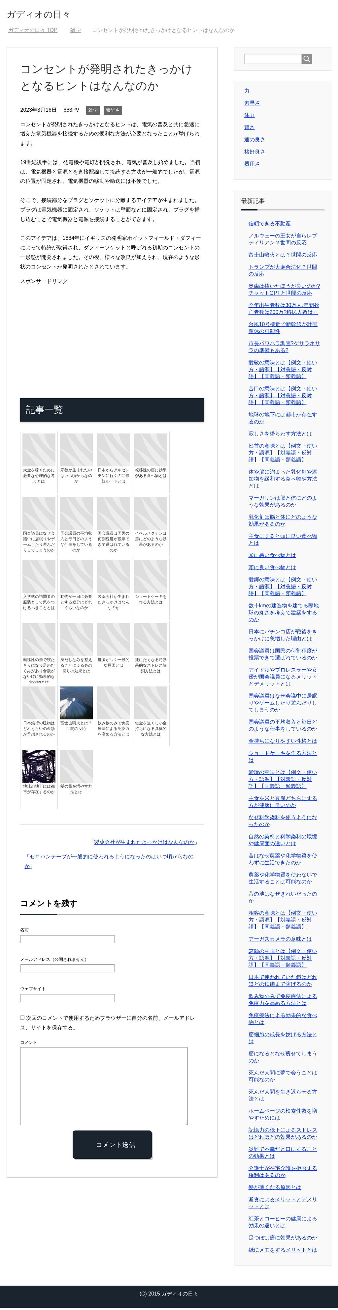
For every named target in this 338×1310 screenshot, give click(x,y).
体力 (249, 117)
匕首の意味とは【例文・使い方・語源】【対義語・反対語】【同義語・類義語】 (283, 455)
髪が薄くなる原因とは (275, 1189)
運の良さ (254, 142)
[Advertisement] (112, 335)
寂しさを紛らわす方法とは (280, 436)
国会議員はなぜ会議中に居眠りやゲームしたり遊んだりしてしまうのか (283, 705)
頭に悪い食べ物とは (272, 557)
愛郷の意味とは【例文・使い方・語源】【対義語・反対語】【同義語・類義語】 (283, 589)
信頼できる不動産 (270, 226)
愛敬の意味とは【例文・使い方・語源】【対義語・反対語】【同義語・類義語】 (283, 371)
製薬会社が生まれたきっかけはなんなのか (144, 844)
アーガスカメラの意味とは (280, 941)
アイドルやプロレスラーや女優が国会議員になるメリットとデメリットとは (283, 679)
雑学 (93, 112)
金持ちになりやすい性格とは (283, 743)
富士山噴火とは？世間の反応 (283, 257)
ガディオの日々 (49, 14)
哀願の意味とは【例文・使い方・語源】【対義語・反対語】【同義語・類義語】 (283, 960)
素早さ (113, 112)
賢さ (249, 129)
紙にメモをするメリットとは (283, 1252)
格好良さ (254, 154)
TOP (32, 32)
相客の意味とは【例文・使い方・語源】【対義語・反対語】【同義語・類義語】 (283, 922)
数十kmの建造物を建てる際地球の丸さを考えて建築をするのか (284, 615)
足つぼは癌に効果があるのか (283, 1240)
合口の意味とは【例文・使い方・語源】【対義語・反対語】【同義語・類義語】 (283, 397)
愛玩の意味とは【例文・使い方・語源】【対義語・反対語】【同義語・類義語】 (283, 781)
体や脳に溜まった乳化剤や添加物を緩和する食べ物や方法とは (283, 481)
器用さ (252, 166)
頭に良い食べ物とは (272, 569)
